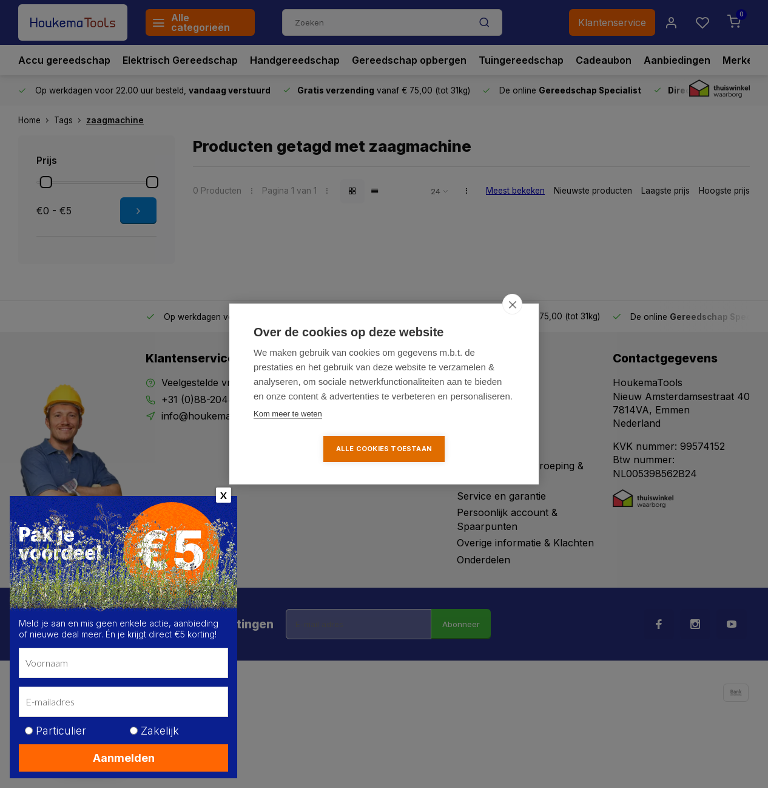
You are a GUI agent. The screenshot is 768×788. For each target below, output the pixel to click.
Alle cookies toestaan (384, 448)
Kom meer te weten (288, 413)
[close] (512, 304)
